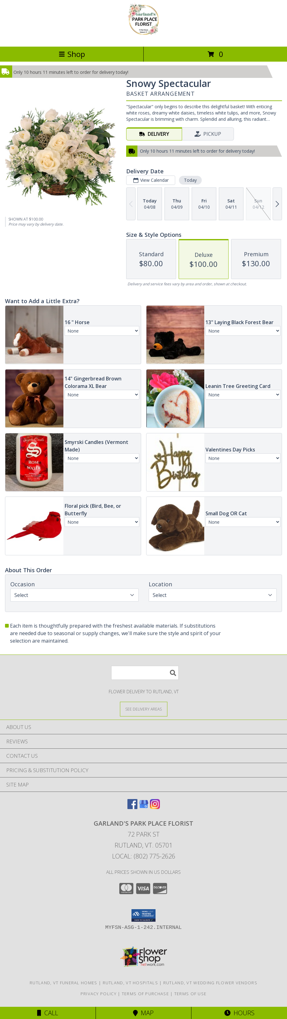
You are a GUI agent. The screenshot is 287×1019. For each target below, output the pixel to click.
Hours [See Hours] (239, 1013)
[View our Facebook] (132, 807)
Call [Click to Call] (47, 1013)
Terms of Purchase (145, 993)
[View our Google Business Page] (144, 807)
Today (190, 180)
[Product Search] (145, 673)
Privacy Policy (98, 993)
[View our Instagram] (155, 807)
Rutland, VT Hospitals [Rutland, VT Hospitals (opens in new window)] (130, 983)
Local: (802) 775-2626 (143, 856)
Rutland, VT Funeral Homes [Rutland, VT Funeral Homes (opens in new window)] (63, 983)
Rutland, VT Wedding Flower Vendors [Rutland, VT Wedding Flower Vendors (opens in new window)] (210, 983)
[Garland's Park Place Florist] (143, 37)
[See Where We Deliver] (143, 709)
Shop (72, 54)
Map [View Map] (143, 1013)
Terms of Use (190, 993)
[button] (143, 915)
